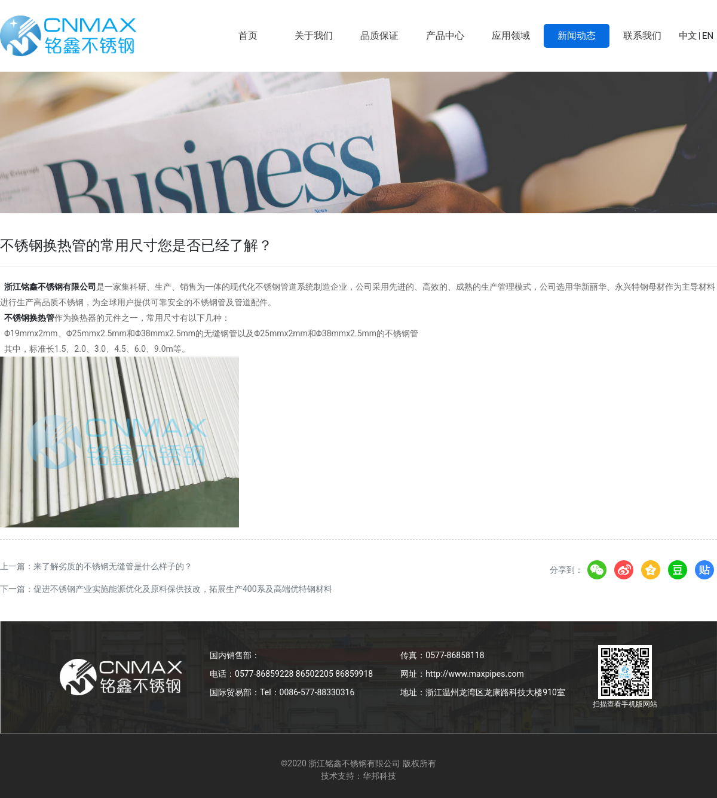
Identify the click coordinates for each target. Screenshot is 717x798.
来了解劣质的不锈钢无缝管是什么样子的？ (112, 566)
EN (707, 35)
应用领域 (511, 35)
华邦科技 (379, 776)
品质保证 (379, 35)
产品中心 (445, 35)
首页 (248, 35)
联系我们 (642, 35)
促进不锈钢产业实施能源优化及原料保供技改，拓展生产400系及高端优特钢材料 (182, 589)
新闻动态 (576, 35)
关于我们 (314, 35)
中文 (688, 35)
